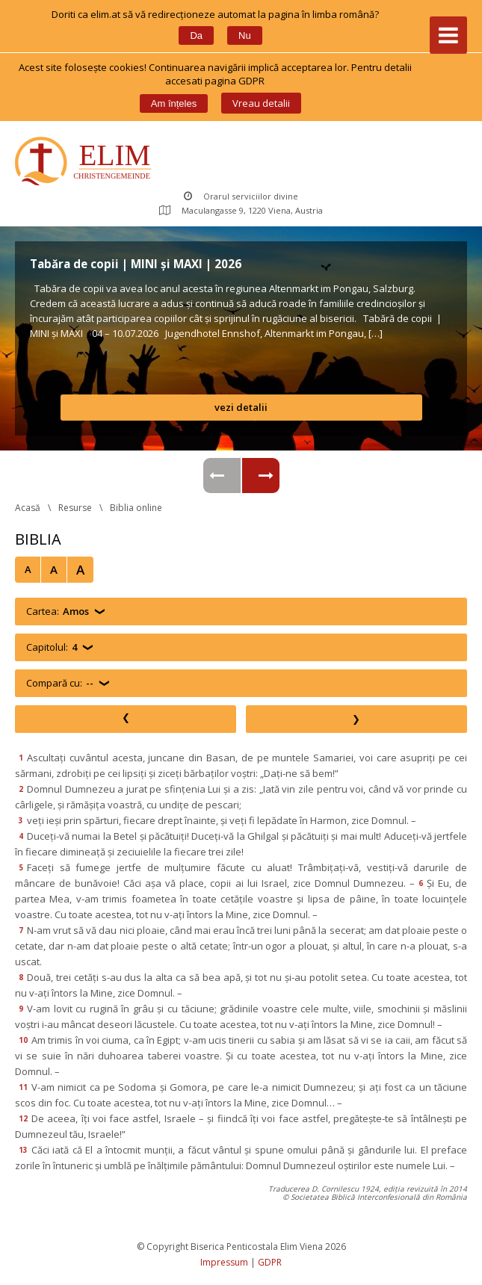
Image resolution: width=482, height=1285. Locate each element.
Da (196, 35)
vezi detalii (241, 407)
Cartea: (57, 611)
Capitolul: (51, 647)
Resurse (75, 507)
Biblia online (136, 507)
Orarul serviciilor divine (241, 196)
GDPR (270, 1262)
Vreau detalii (261, 103)
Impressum (224, 1262)
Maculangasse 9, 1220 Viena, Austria (241, 210)
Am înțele (174, 103)
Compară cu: (59, 683)
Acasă (27, 507)
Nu (244, 35)
